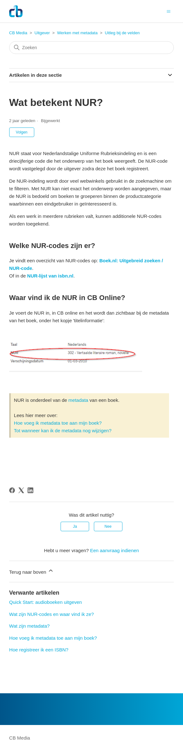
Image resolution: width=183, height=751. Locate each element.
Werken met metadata (77, 32)
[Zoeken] (91, 47)
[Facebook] (12, 490)
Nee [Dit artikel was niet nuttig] (108, 526)
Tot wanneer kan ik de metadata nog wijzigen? (63, 430)
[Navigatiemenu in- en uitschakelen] (169, 11)
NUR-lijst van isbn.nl (50, 275)
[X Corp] (21, 490)
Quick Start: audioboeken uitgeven (45, 602)
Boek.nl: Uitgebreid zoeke (128, 260)
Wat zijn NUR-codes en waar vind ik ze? (51, 614)
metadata (78, 400)
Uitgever (42, 32)
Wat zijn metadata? (29, 626)
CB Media (18, 32)
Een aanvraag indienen (114, 550)
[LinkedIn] (30, 490)
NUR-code (20, 268)
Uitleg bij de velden (122, 32)
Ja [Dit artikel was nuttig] (75, 526)
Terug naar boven (31, 571)
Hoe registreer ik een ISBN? (39, 649)
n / (160, 260)
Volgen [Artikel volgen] (22, 132)
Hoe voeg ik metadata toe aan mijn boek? (58, 423)
